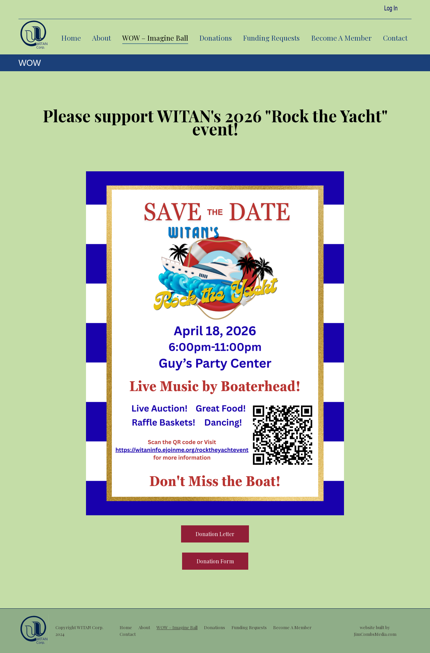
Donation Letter (215, 533)
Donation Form (215, 561)
